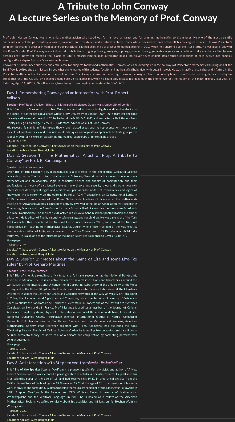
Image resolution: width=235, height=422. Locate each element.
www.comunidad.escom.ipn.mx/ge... (43, 344)
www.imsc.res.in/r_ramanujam (40, 240)
